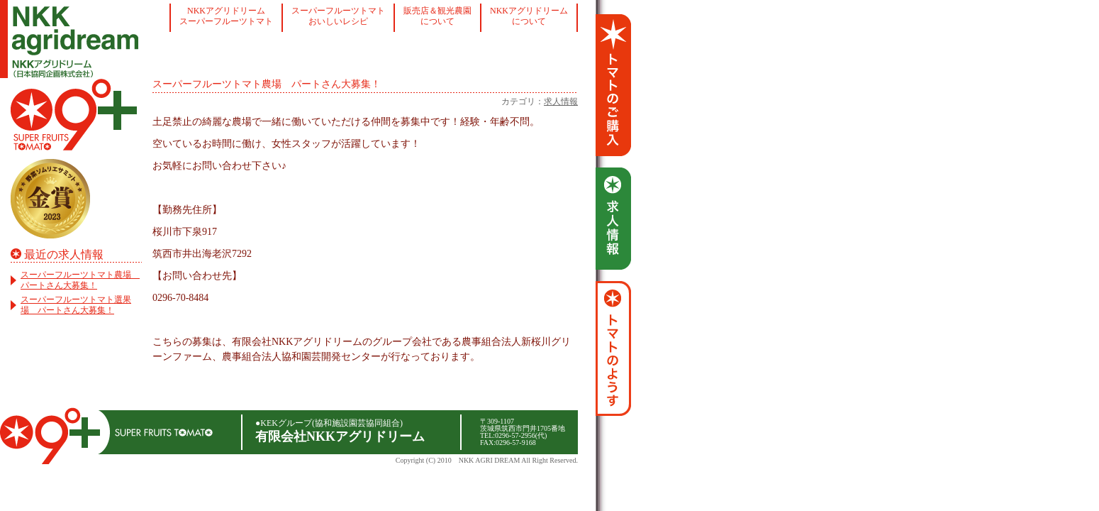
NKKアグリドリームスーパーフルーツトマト (226, 16)
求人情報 (561, 101)
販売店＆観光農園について (437, 16)
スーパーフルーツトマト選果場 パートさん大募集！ (76, 305)
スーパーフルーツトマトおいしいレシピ (338, 16)
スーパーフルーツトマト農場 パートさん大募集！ (80, 280)
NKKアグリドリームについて (529, 16)
